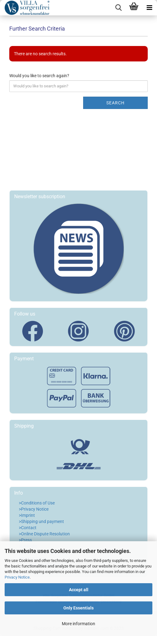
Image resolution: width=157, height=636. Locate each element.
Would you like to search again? (39, 75)
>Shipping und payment (41, 521)
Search (115, 102)
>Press (25, 540)
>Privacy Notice (34, 509)
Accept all (78, 589)
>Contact (27, 527)
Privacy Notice (17, 577)
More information (78, 623)
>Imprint (27, 515)
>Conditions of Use (37, 502)
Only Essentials (78, 607)
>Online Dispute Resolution (44, 533)
